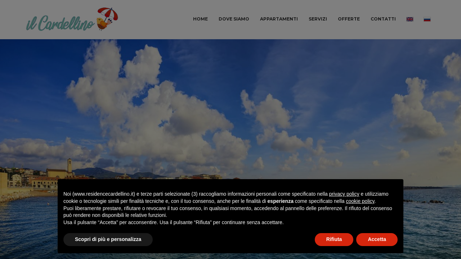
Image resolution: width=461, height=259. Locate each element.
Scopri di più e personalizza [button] (108, 239)
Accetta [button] (377, 239)
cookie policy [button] (360, 201)
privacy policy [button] (344, 194)
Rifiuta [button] (334, 239)
